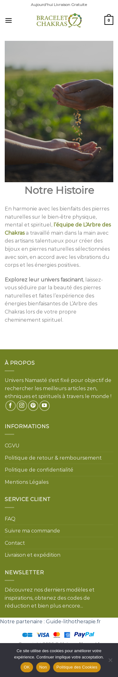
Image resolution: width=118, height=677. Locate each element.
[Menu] (8, 20)
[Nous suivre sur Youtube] (44, 406)
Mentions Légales (26, 482)
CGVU (12, 446)
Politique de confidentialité (39, 470)
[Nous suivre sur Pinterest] (33, 406)
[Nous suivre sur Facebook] (10, 406)
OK (27, 667)
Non (43, 667)
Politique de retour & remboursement (53, 458)
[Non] (110, 662)
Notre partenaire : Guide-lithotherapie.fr (50, 622)
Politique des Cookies (76, 667)
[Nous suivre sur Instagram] (22, 406)
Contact (15, 543)
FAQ (10, 519)
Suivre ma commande (32, 531)
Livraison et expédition (32, 555)
